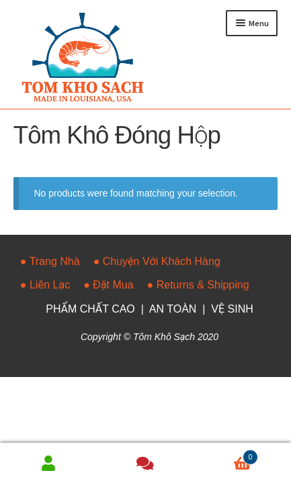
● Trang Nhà (50, 261)
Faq (145, 463)
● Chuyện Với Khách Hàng (156, 261)
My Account (48, 463)
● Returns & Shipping (198, 284)
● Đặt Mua (108, 284)
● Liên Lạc (45, 284)
